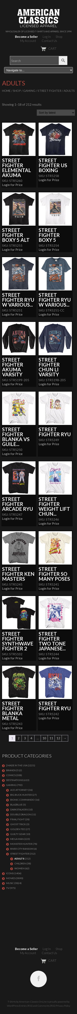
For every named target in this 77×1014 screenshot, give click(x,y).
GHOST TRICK (18, 824)
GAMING (29, 90)
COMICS (11, 775)
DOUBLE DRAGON (20, 814)
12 (58, 738)
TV (7, 888)
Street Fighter (49, 90)
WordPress (13, 1005)
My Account (28, 41)
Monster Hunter (21, 843)
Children (20, 863)
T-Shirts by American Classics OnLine (27, 1001)
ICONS (10, 873)
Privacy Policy (63, 1005)
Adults (19, 858)
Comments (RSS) (46, 1005)
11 (51, 738)
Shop (59, 36)
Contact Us (49, 41)
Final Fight (17, 819)
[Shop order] (56, 113)
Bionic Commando (22, 799)
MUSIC (10, 883)
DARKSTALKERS (19, 809)
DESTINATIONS (14, 780)
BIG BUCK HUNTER (21, 794)
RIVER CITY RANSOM (21, 848)
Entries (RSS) (26, 1005)
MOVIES (10, 878)
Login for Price (12, 185)
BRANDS (11, 770)
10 (44, 738)
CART (38, 48)
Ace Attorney (19, 789)
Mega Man (17, 838)
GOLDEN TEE (17, 829)
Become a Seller (26, 36)
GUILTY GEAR (17, 834)
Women (19, 868)
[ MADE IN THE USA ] (17, 765)
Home (6, 90)
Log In (47, 36)
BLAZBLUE (16, 804)
